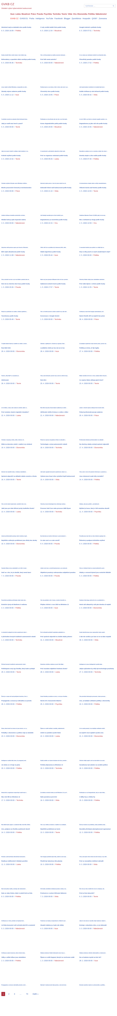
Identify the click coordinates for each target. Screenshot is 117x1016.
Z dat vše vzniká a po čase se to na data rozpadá (95, 642)
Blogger (67, 19)
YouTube (49, 19)
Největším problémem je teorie (50, 836)
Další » (36, 1003)
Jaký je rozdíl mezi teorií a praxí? (12, 125)
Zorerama (105, 19)
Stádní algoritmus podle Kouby (50, 254)
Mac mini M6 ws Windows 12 (10, 804)
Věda (70, 14)
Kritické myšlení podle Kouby (11, 157)
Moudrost (23, 14)
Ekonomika (84, 14)
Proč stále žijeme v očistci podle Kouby (92, 286)
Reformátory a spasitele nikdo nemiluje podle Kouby (18, 60)
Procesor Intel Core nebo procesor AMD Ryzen (55, 513)
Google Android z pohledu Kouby (90, 27)
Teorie (64, 14)
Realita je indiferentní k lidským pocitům (14, 868)
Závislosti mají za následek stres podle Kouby (16, 27)
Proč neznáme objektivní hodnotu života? (53, 674)
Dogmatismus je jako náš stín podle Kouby (93, 125)
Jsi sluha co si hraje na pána (10, 771)
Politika (93, 14)
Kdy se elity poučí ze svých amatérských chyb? (94, 254)
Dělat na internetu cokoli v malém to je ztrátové (16, 448)
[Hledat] (98, 6)
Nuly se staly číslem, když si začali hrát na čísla (16, 901)
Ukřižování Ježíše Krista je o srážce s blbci (54, 416)
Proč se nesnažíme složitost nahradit (91, 868)
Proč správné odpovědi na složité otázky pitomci (56, 642)
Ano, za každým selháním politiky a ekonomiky (94, 707)
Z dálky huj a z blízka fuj (87, 804)
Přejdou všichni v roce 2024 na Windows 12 (54, 610)
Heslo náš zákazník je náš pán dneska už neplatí (95, 610)
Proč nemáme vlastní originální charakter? (15, 416)
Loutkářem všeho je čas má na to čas (52, 351)
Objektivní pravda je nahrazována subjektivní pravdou (58, 577)
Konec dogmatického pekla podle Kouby (53, 125)
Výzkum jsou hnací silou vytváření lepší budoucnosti (57, 480)
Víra (76, 14)
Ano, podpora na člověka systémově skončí (15, 836)
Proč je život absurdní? (86, 901)
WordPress (20, 1013)
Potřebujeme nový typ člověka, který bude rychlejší (18, 674)
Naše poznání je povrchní (48, 804)
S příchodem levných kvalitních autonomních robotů (18, 642)
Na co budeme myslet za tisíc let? (90, 965)
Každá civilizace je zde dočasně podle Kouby (94, 92)
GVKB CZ (11, 19)
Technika (56, 14)
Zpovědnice (77, 19)
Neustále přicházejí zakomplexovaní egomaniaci (95, 836)
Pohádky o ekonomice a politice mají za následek (17, 739)
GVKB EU (21, 19)
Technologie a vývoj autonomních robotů (53, 448)
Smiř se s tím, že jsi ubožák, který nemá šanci (16, 577)
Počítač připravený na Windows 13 (51, 771)
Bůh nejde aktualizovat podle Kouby (13, 254)
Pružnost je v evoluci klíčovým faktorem (53, 901)
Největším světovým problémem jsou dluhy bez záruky (19, 545)
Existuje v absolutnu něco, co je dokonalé (93, 933)
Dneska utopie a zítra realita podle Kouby (92, 157)
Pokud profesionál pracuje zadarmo (91, 416)
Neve (3, 1013)
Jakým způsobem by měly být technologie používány (96, 674)
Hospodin (88, 19)
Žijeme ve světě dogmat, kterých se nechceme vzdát (57, 965)
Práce (31, 14)
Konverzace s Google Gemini (49, 319)
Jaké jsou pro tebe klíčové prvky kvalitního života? (17, 513)
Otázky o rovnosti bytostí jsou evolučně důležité (95, 577)
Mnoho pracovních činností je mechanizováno (16, 189)
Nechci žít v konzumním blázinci (50, 707)
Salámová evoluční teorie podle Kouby (53, 286)
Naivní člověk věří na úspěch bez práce (92, 319)
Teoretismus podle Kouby (9, 319)
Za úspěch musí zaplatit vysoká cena (91, 739)
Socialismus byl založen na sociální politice (93, 771)
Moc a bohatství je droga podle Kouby (91, 222)
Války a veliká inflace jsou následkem (13, 965)
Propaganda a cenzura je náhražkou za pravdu (16, 707)
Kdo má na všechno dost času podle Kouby (15, 286)
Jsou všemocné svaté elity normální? (91, 480)
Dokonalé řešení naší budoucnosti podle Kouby (55, 189)
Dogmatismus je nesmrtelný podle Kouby (53, 222)
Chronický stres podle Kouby (49, 92)
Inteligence (39, 19)
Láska (15, 14)
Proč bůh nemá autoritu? (48, 60)
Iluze (9, 14)
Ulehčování (5, 383)
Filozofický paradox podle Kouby (90, 60)
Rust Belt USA (6, 351)
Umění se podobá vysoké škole (50, 739)
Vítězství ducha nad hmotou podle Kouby (92, 189)
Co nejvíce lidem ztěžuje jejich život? (91, 383)
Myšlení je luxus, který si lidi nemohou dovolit (94, 513)
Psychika (47, 14)
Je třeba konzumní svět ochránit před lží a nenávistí (18, 933)
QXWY (97, 19)
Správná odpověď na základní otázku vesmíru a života (19, 480)
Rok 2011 (43, 383)
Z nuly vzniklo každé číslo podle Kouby (53, 27)
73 (27, 1003)
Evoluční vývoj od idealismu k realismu (14, 610)
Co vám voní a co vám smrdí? (50, 545)
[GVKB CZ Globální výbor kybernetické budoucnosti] (16, 6)
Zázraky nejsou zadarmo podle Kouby (13, 92)
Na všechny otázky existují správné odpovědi (94, 448)
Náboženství (104, 14)
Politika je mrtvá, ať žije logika (89, 351)
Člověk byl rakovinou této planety (51, 868)
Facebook (58, 19)
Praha (30, 19)
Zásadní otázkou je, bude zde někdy (52, 933)
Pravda (38, 14)
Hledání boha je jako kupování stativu (13, 222)
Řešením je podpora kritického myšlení (92, 545)
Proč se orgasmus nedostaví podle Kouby (54, 157)
